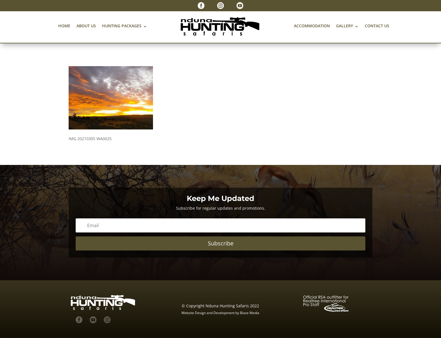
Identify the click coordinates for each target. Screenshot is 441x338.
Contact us (377, 25)
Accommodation (312, 25)
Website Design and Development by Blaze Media (220, 312)
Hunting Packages (121, 25)
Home (64, 25)
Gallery (344, 25)
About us (86, 25)
